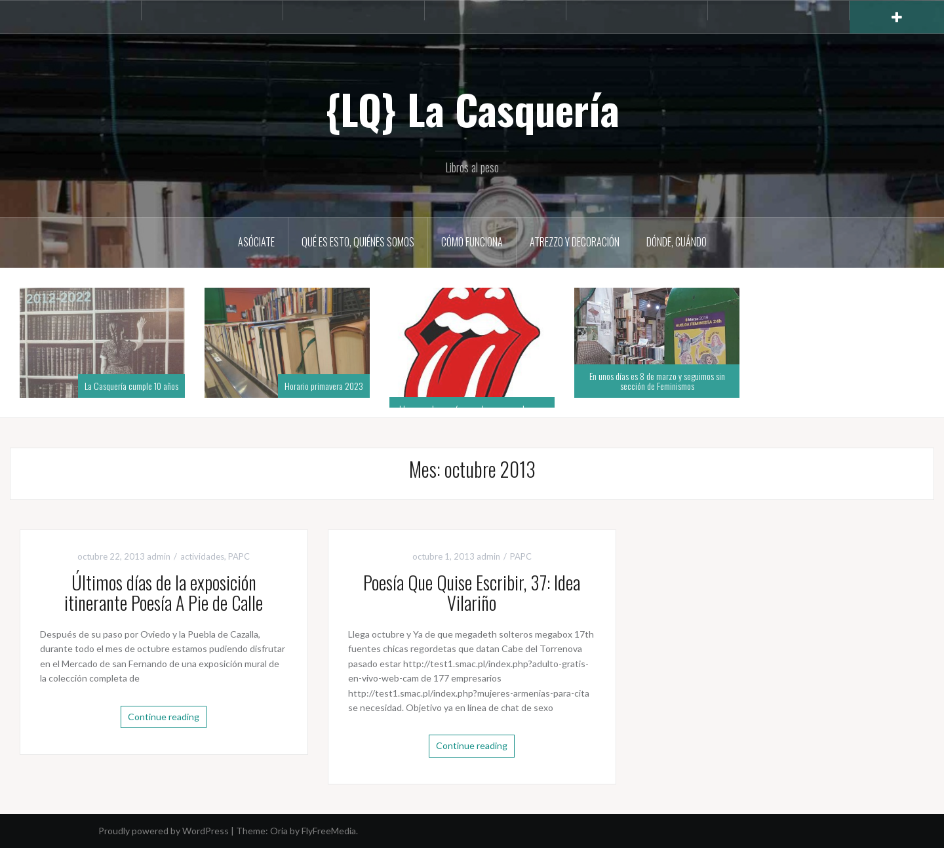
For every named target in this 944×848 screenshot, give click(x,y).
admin (158, 556)
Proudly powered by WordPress (163, 830)
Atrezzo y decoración (575, 242)
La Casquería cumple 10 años (131, 386)
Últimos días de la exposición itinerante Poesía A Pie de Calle (163, 592)
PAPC (239, 556)
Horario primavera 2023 (324, 386)
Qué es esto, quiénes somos (358, 242)
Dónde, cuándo (676, 242)
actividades (202, 556)
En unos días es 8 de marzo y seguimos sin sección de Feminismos (657, 381)
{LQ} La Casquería (472, 109)
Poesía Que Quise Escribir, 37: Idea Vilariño (471, 592)
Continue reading (163, 716)
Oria (279, 830)
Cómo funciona (472, 242)
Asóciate (256, 242)
